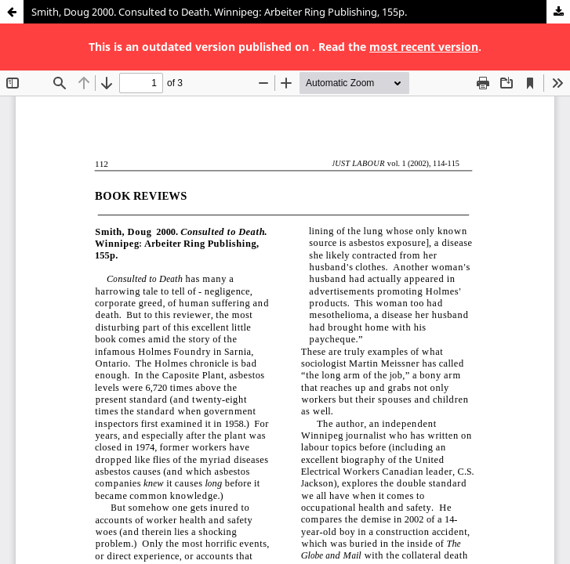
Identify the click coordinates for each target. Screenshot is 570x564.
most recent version (423, 46)
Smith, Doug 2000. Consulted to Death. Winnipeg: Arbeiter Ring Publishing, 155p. (219, 12)
